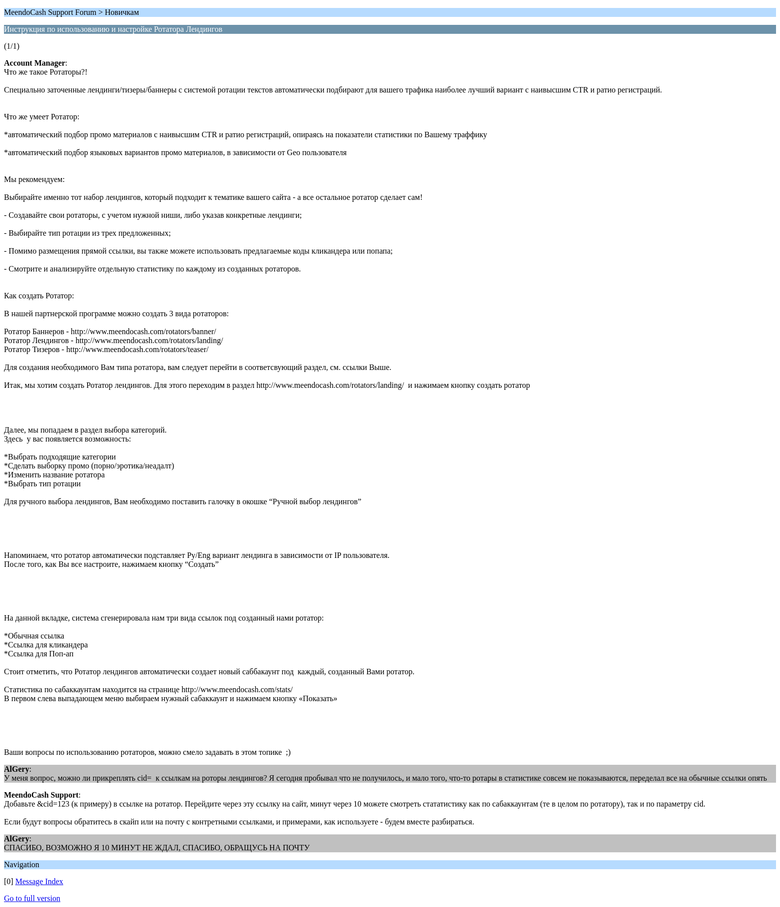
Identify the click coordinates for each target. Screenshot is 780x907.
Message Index (39, 881)
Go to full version (32, 898)
